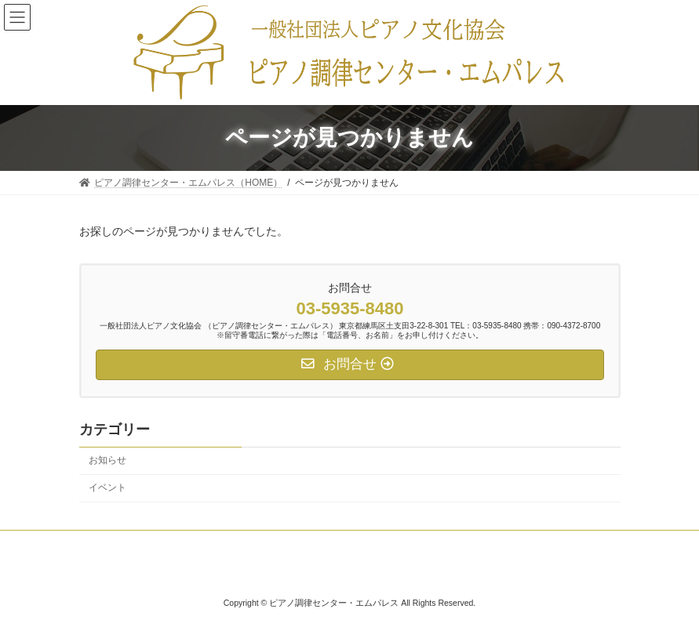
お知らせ (107, 460)
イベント (107, 487)
